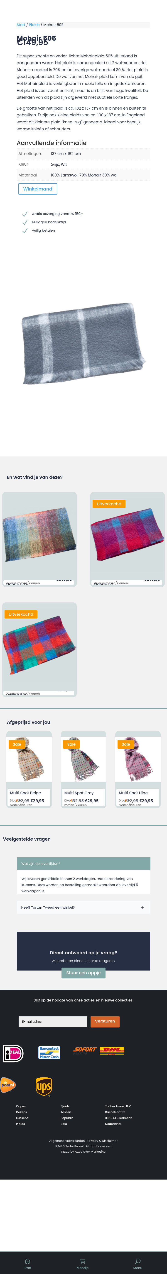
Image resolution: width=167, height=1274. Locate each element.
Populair (67, 1118)
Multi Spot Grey (78, 793)
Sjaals (65, 1106)
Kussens (22, 1118)
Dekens (21, 1112)
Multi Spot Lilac (133, 793)
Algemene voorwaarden (67, 1140)
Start (21, 24)
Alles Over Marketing (90, 1151)
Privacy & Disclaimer (102, 1140)
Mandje (83, 1268)
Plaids (34, 24)
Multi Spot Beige (25, 793)
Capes (21, 1106)
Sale (64, 1123)
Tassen (66, 1112)
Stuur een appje (83, 973)
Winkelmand (37, 189)
